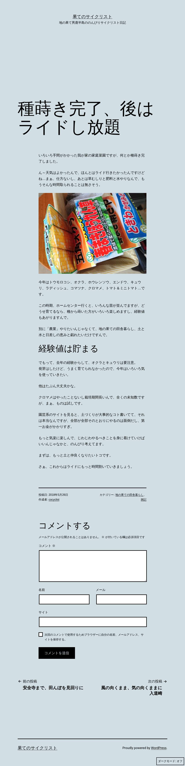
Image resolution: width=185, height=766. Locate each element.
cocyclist (54, 499)
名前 (42, 590)
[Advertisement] (92, 67)
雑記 (143, 499)
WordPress (158, 748)
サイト (43, 612)
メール (100, 590)
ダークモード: (170, 761)
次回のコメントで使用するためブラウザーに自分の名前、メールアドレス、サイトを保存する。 (94, 637)
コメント (47, 546)
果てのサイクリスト (92, 16)
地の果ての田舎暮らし (129, 494)
